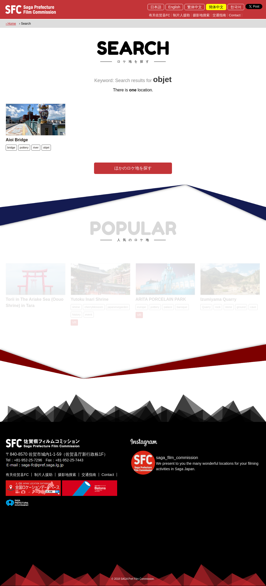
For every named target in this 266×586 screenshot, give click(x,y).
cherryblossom (93, 307)
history (76, 315)
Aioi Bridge (17, 140)
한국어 (235, 7)
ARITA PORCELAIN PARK (161, 300)
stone (228, 307)
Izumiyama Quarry (218, 300)
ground (241, 307)
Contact (235, 15)
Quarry (206, 307)
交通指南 (219, 15)
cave (253, 307)
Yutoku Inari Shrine (90, 300)
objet (46, 147)
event (88, 315)
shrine (76, 307)
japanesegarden (118, 307)
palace (168, 307)
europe (141, 307)
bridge (11, 147)
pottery (24, 147)
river (35, 147)
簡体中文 (216, 7)
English (174, 7)
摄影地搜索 (201, 15)
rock (218, 307)
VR (74, 323)
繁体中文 (194, 7)
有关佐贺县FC (159, 15)
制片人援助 (181, 15)
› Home (11, 23)
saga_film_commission (177, 457)
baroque (182, 307)
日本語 (155, 7)
